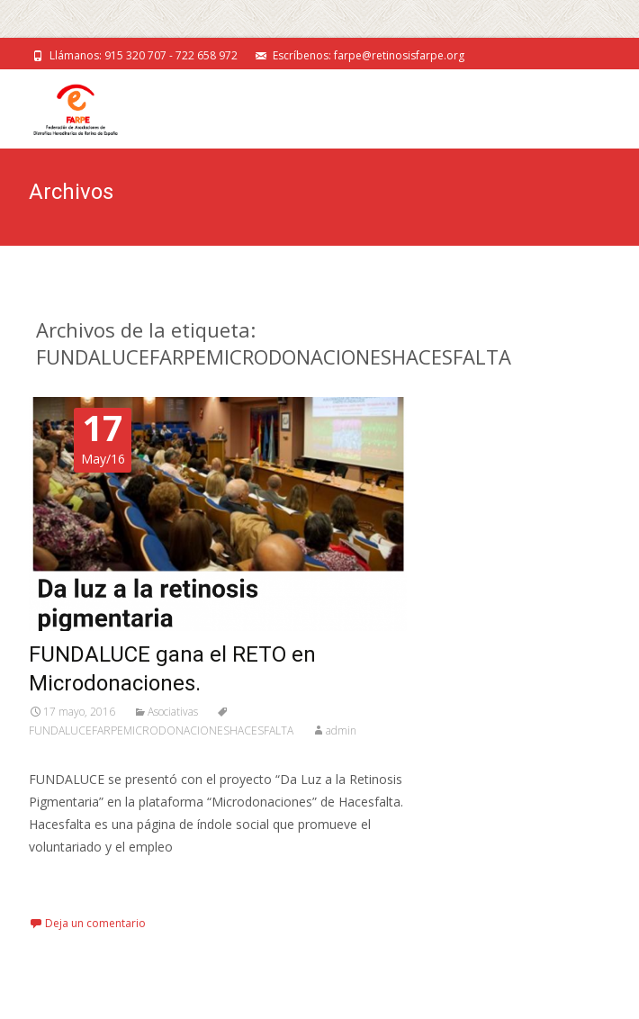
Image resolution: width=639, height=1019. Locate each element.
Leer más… (64, 880)
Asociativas (173, 711)
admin (341, 730)
